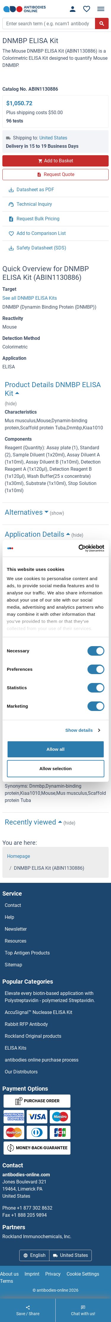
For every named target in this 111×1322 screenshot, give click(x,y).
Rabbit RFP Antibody (26, 1024)
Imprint (32, 1274)
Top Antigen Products (27, 953)
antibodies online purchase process (41, 1060)
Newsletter (16, 929)
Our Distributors (21, 1072)
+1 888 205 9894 (29, 1215)
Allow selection (55, 768)
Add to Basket (55, 161)
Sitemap (13, 965)
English (34, 1255)
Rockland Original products (33, 1036)
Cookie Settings (83, 1274)
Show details (79, 730)
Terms (6, 1281)
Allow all (55, 749)
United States (53, 138)
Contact (13, 905)
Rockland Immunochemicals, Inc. (36, 1236)
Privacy (53, 1274)
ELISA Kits (15, 1048)
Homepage (18, 856)
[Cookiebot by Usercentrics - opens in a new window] (79, 548)
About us (9, 1274)
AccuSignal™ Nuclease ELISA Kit (38, 1012)
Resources (15, 941)
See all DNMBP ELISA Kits (29, 298)
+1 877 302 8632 (34, 1208)
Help (9, 917)
